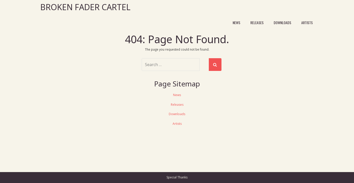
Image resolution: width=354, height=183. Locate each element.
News (236, 22)
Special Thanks (177, 177)
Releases (257, 22)
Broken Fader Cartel (85, 7)
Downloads (282, 22)
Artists (307, 22)
